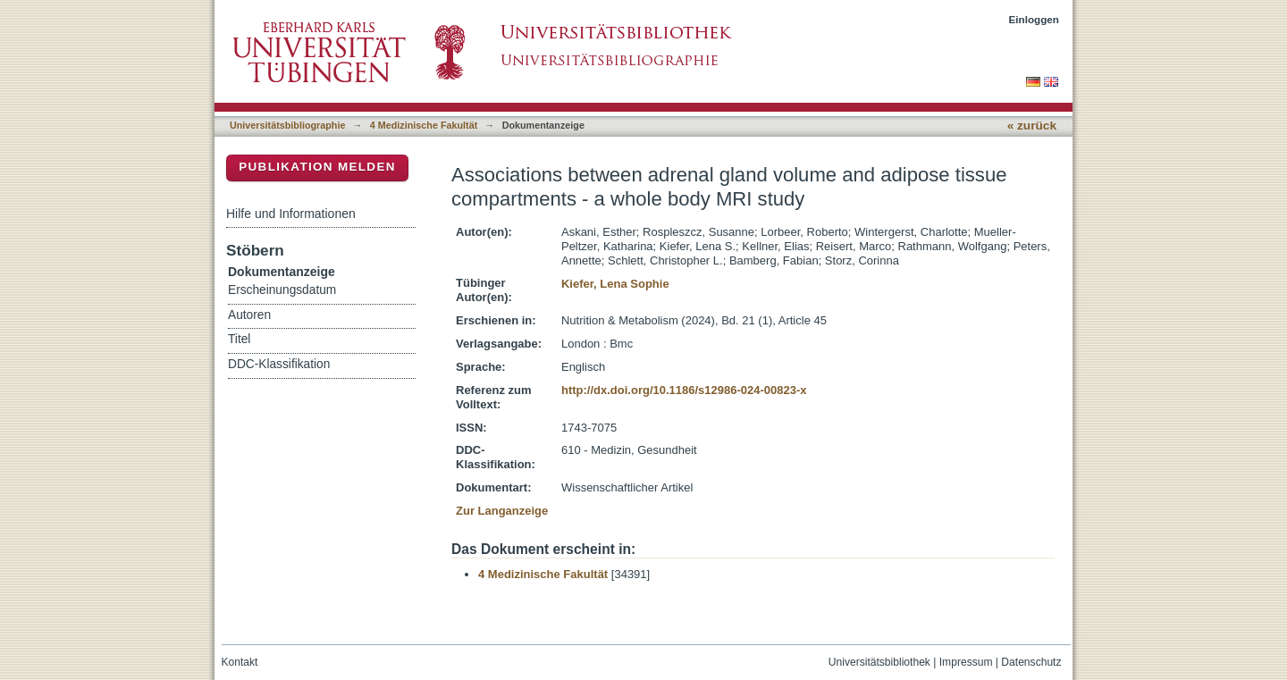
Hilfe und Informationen (291, 213)
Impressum (966, 662)
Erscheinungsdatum (282, 290)
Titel (239, 339)
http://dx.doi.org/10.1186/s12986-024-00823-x (684, 390)
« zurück (1031, 125)
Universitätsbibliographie (287, 125)
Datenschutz (1031, 662)
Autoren (249, 315)
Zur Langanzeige (502, 510)
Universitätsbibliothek (879, 662)
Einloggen (1034, 19)
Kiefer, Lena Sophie (615, 283)
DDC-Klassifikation (279, 364)
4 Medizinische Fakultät (423, 125)
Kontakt (240, 662)
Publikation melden (317, 166)
